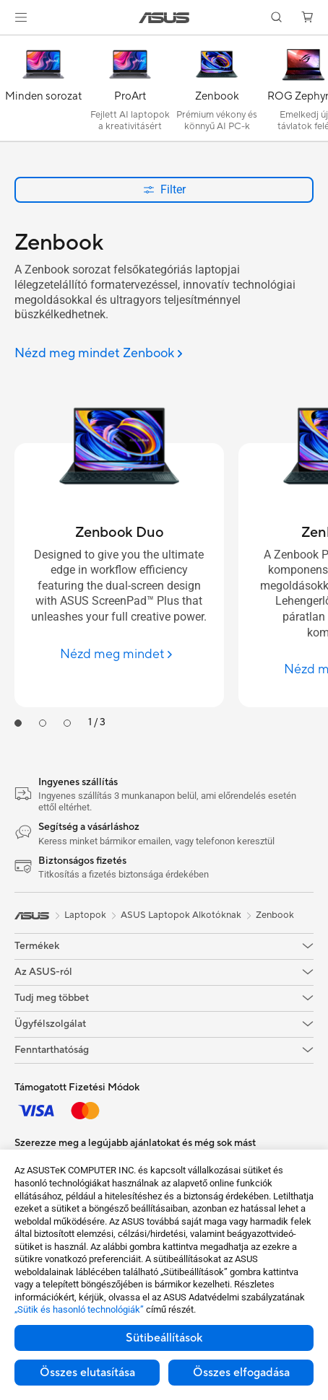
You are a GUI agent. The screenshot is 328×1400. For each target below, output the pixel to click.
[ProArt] (130, 91)
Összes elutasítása (87, 1372)
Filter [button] (164, 189)
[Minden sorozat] (43, 91)
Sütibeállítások (164, 1338)
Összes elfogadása (241, 1372)
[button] (20, 17)
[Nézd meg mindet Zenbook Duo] (119, 654)
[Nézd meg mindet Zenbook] (98, 354)
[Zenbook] (216, 91)
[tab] (18, 723)
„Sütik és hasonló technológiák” (79, 1309)
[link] (164, 17)
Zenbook (275, 915)
